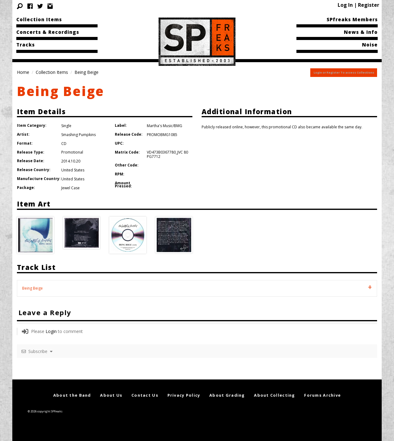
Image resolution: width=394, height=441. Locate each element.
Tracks (25, 45)
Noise (370, 45)
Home (23, 72)
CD (63, 143)
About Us (111, 395)
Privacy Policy (183, 395)
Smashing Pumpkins (78, 134)
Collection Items (39, 19)
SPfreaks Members (352, 19)
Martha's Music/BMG (164, 125)
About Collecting (274, 395)
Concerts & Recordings (47, 32)
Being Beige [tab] (32, 288)
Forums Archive (322, 395)
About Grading (227, 395)
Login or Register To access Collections (344, 72)
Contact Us (144, 395)
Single (66, 125)
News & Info (361, 32)
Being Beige (60, 91)
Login (51, 331)
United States (72, 170)
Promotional (72, 152)
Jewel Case (70, 187)
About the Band (72, 395)
